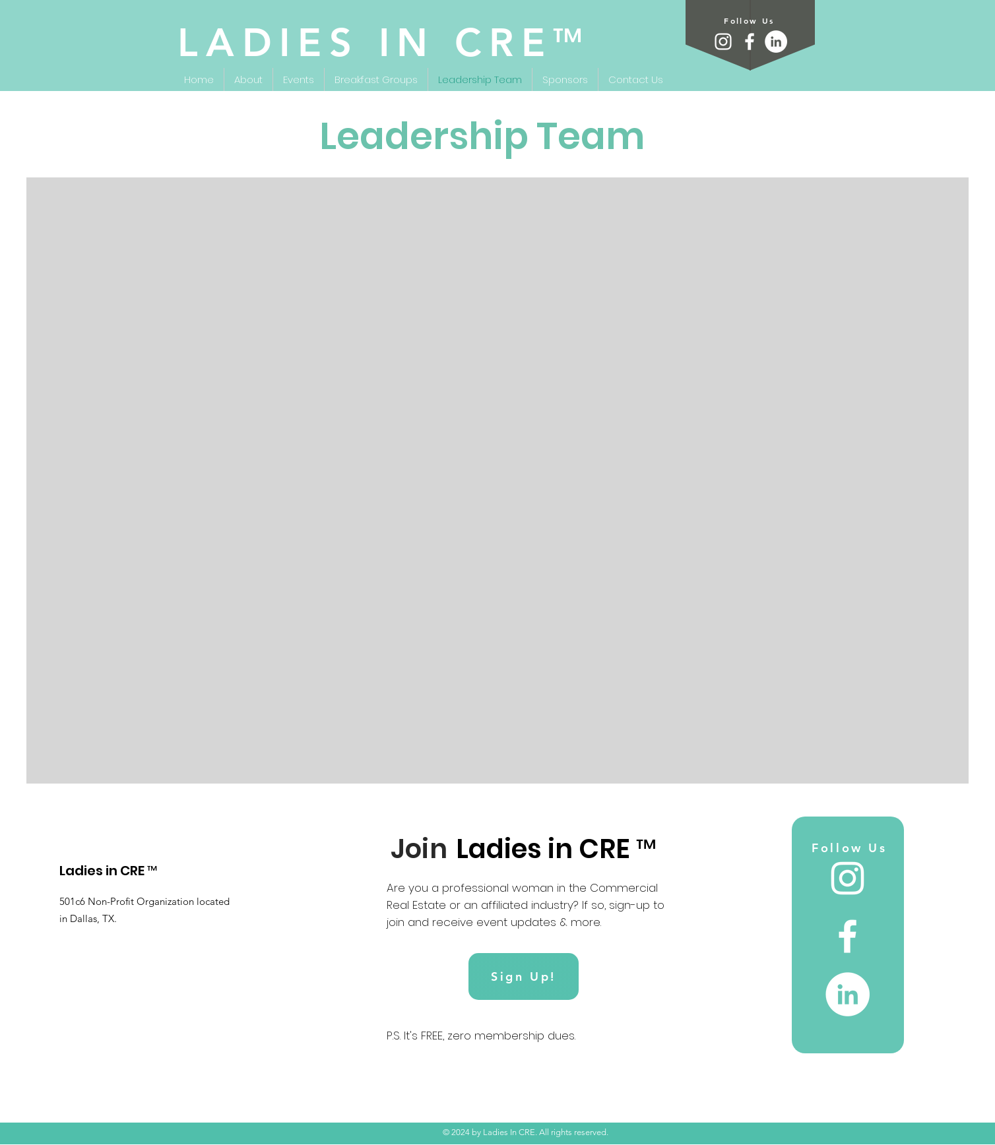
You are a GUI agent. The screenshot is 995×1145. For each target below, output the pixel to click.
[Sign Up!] (523, 976)
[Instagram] (723, 41)
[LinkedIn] (776, 41)
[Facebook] (749, 41)
